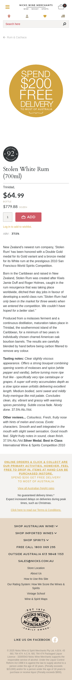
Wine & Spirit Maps (36, 598)
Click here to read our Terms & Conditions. (36, 509)
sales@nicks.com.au (36, 561)
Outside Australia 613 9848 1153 (36, 554)
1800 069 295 (44, 547)
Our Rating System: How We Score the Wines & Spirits (36, 586)
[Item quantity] (7, 217)
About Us (36, 573)
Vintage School (36, 593)
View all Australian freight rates (36, 488)
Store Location (36, 568)
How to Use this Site (36, 578)
